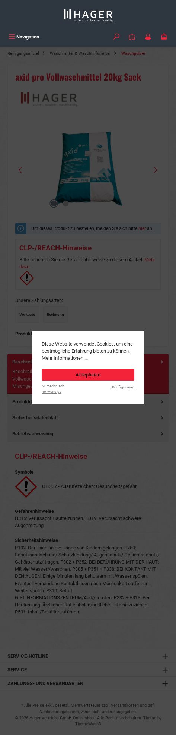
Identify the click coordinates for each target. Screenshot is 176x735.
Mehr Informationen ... (65, 358)
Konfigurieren (123, 387)
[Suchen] (116, 37)
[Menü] (24, 37)
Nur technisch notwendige (53, 389)
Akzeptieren (88, 375)
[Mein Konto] (148, 37)
